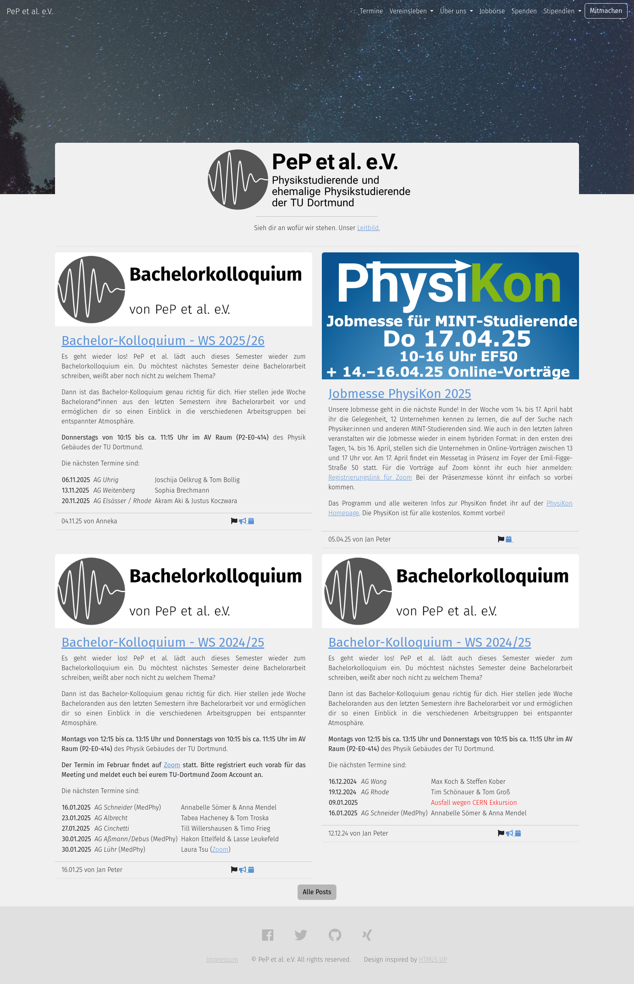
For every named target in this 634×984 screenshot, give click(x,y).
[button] (268, 935)
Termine (371, 11)
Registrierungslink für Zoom (370, 477)
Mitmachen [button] (606, 11)
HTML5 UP (433, 959)
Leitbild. (368, 228)
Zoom (172, 765)
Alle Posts (317, 892)
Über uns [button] (454, 11)
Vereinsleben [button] (409, 11)
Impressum (222, 959)
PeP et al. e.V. (29, 11)
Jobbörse (492, 11)
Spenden (524, 11)
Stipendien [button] (560, 11)
